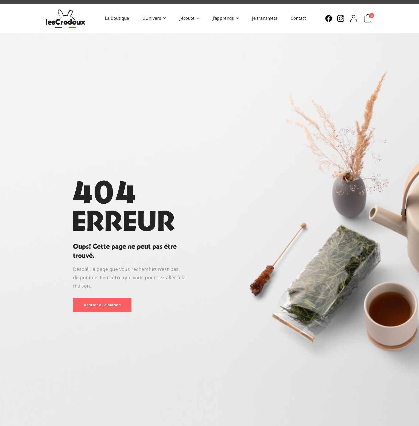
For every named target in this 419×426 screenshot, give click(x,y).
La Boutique (117, 18)
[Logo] (65, 18)
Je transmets (264, 18)
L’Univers (151, 18)
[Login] (353, 18)
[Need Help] (330, 18)
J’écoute (187, 18)
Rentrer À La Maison (102, 304)
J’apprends (223, 18)
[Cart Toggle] (368, 18)
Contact (298, 18)
